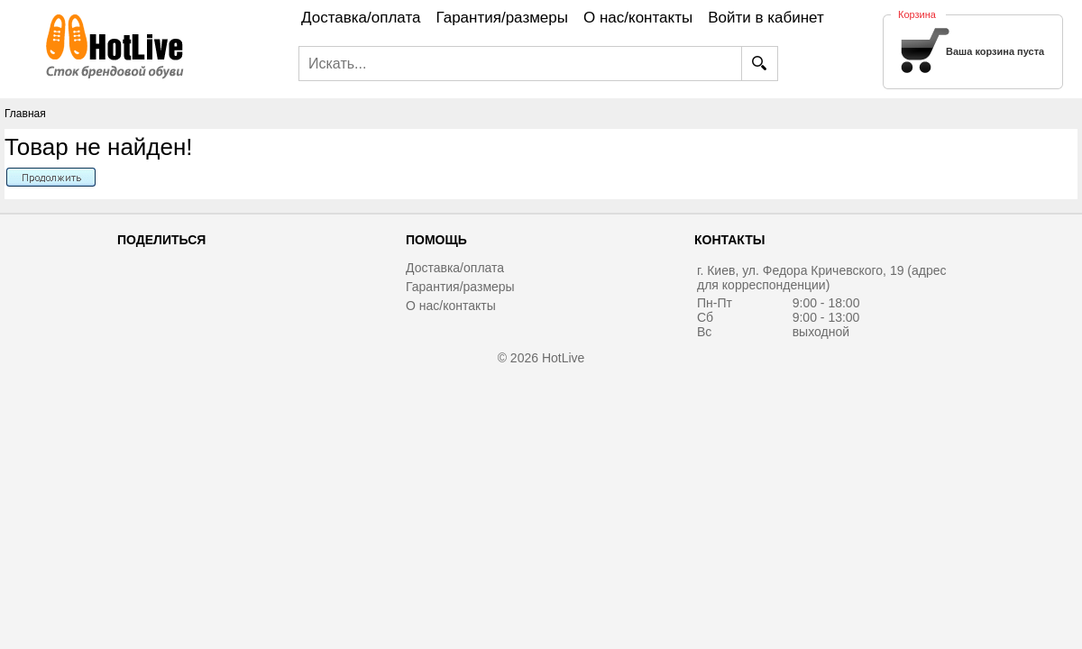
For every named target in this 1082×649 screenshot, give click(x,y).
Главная (25, 113)
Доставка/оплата (455, 268)
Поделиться (161, 240)
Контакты (729, 240)
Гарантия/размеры (460, 286)
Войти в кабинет (766, 17)
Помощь (436, 240)
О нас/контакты (451, 305)
